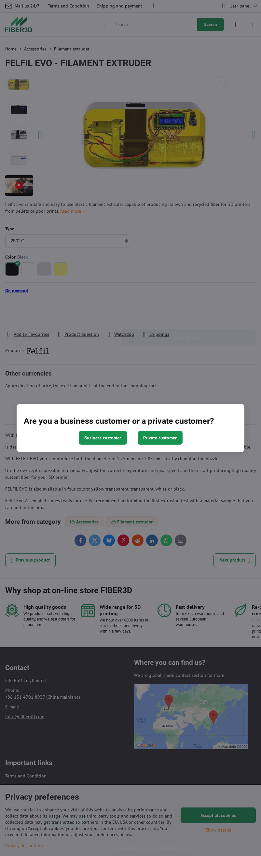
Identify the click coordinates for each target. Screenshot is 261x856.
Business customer (102, 438)
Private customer (160, 438)
